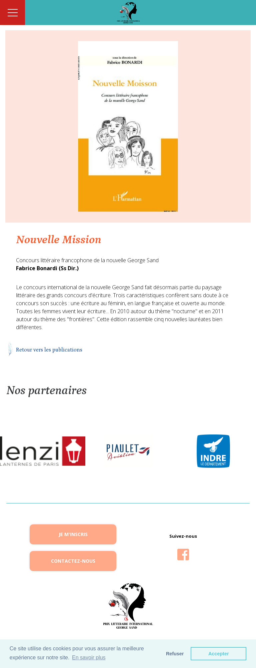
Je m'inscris (73, 534)
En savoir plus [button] (89, 657)
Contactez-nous (73, 561)
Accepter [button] (218, 653)
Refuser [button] (175, 653)
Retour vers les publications (49, 350)
